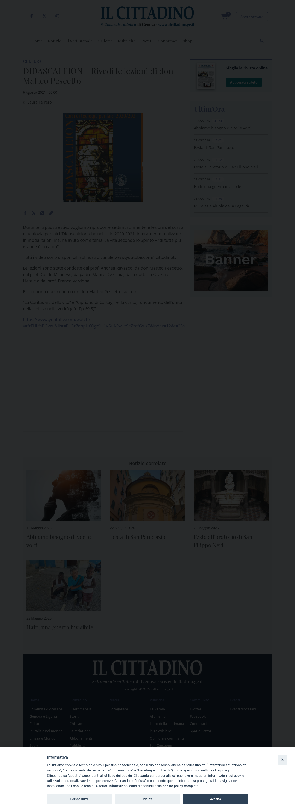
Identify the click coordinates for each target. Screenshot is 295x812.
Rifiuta (147, 799)
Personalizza (79, 799)
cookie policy (173, 786)
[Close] (282, 759)
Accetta (215, 799)
